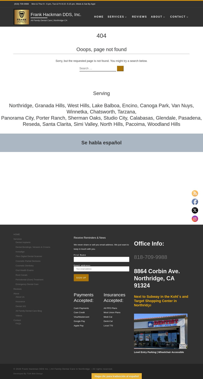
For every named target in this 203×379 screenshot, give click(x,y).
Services (17, 239)
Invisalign (20, 251)
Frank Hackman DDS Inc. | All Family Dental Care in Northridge (56, 369)
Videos (19, 315)
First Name (80, 255)
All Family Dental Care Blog (29, 311)
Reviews (17, 289)
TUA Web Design (35, 374)
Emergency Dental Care (27, 284)
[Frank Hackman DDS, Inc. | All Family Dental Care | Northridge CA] (21, 16)
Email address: (101, 267)
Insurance (20, 301)
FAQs (18, 323)
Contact (17, 320)
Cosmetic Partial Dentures (28, 261)
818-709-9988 (150, 257)
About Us (20, 297)
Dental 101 (21, 306)
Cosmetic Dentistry (25, 265)
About (16, 293)
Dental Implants (23, 242)
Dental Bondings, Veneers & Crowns (33, 247)
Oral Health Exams (25, 270)
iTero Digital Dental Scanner (29, 256)
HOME (16, 234)
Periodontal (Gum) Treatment (29, 279)
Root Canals (21, 275)
